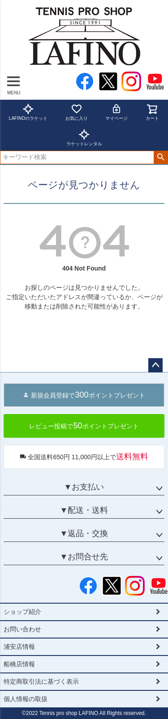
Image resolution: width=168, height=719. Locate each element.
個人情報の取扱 (25, 698)
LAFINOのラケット (28, 112)
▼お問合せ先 (84, 556)
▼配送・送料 (84, 510)
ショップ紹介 (22, 611)
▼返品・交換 (84, 533)
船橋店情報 (19, 664)
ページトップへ (155, 365)
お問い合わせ (22, 629)
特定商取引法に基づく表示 (41, 681)
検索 (161, 157)
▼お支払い (84, 486)
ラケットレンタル (84, 137)
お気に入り (76, 112)
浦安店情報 (19, 646)
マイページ (116, 112)
